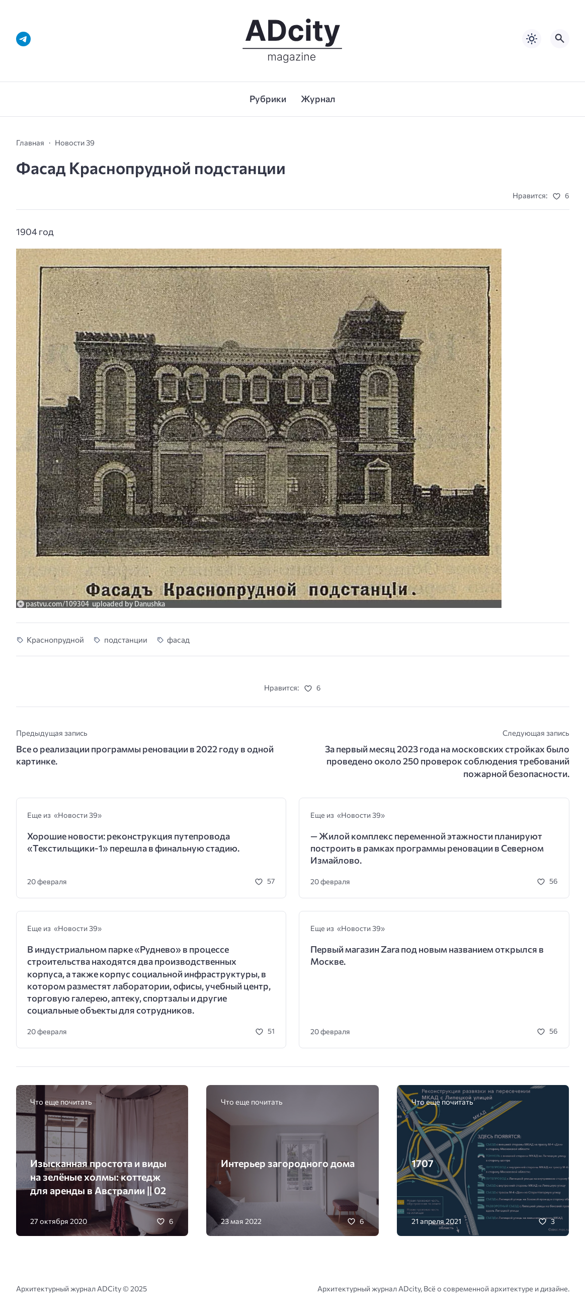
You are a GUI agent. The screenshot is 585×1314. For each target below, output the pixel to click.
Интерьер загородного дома (288, 1163)
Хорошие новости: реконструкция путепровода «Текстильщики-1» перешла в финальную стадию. (133, 842)
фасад (178, 639)
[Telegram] (23, 39)
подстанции (125, 639)
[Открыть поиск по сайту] (559, 38)
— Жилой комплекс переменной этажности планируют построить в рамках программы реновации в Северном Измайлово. (427, 848)
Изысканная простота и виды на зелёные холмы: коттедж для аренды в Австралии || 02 (98, 1176)
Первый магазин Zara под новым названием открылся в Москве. (427, 955)
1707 (422, 1163)
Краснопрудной (55, 639)
